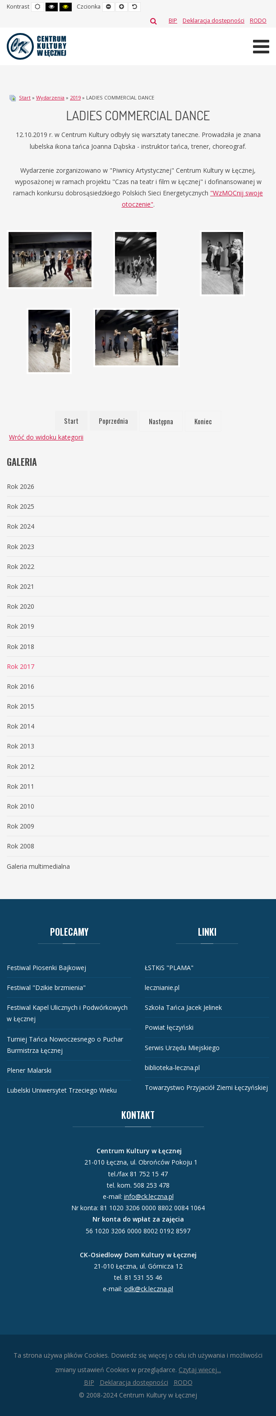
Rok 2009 (20, 826)
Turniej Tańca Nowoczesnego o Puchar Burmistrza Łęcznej (65, 1045)
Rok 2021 (20, 586)
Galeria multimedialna (38, 866)
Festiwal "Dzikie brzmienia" (46, 987)
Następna (161, 421)
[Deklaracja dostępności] (213, 20)
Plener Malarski (29, 1070)
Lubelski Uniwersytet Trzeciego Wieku (62, 1090)
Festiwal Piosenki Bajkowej (46, 967)
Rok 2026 (20, 486)
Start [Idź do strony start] (71, 421)
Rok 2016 (20, 686)
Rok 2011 (20, 786)
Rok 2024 (20, 526)
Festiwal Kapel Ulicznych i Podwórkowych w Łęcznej (67, 1013)
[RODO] (258, 20)
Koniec (203, 421)
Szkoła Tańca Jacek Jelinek (183, 1007)
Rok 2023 (20, 546)
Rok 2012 (20, 766)
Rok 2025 (20, 506)
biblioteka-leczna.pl (172, 1067)
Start (25, 97)
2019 (75, 97)
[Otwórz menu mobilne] (261, 46)
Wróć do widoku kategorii (46, 437)
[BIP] (173, 20)
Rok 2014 (20, 726)
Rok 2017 (20, 666)
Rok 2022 (20, 566)
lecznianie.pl (162, 987)
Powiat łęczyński (169, 1027)
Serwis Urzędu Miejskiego (182, 1047)
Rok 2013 (20, 746)
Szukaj (153, 20)
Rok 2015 (20, 706)
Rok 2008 (20, 846)
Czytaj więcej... (200, 1369)
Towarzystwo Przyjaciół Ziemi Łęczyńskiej (206, 1087)
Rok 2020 (20, 606)
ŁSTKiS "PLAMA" (169, 967)
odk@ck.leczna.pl (148, 1288)
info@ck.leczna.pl (149, 1196)
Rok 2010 (20, 806)
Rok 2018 (20, 646)
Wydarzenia (50, 97)
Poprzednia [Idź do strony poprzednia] (113, 421)
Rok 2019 (20, 626)
